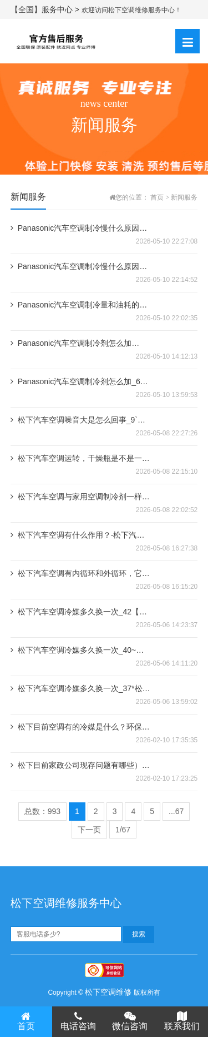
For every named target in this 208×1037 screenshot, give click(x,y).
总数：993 (42, 811)
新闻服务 (184, 197)
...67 (176, 811)
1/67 (122, 829)
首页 (157, 197)
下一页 (89, 829)
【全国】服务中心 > (46, 9)
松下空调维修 (108, 992)
